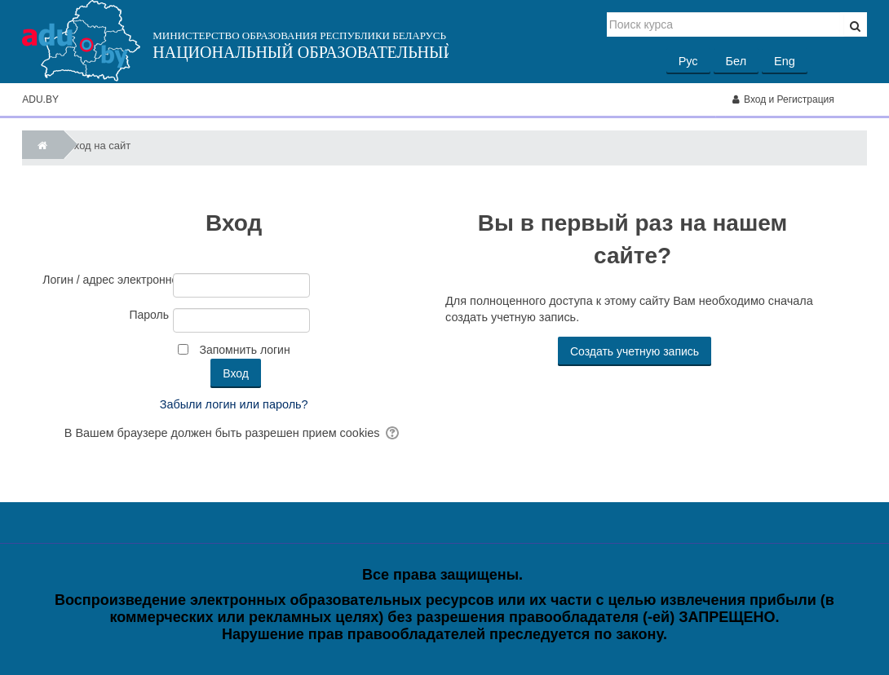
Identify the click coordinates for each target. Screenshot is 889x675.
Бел (736, 61)
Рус (688, 61)
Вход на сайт (98, 145)
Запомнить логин (245, 349)
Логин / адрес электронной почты (105, 279)
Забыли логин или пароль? (234, 404)
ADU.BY (40, 99)
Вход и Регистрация (783, 99)
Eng (784, 61)
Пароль (149, 314)
